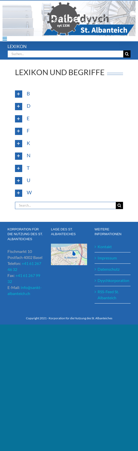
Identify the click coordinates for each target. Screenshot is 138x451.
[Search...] (65, 205)
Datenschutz (109, 269)
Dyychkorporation (113, 280)
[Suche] (127, 54)
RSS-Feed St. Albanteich (108, 294)
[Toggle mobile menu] (5, 38)
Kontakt (105, 246)
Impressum (107, 257)
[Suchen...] (65, 54)
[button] (69, 94)
